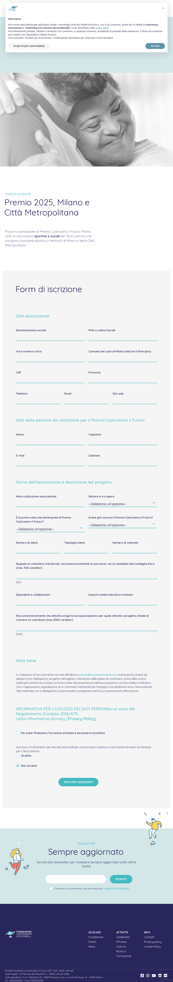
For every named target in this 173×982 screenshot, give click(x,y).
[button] (163, 8)
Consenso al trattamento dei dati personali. (91, 888)
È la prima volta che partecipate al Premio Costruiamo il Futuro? (43, 519)
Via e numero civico (29, 351)
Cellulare (94, 455)
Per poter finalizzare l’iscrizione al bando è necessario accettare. (60, 733)
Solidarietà (123, 937)
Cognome (95, 434)
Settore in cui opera (101, 496)
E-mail (20, 455)
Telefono (21, 393)
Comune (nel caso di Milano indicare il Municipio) (120, 351)
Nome (20, 434)
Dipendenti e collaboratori (33, 594)
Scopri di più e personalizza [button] (29, 46)
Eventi (92, 942)
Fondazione (96, 937)
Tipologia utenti (74, 542)
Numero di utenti (27, 542)
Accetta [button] (155, 46)
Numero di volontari (126, 542)
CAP (18, 372)
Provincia (95, 372)
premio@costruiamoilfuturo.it (98, 674)
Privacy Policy (81, 718)
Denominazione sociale (31, 330)
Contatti (149, 937)
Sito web (118, 393)
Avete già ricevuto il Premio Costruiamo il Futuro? (121, 517)
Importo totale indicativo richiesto (111, 594)
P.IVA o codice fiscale (102, 330)
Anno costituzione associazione (36, 496)
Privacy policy (152, 942)
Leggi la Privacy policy (116, 888)
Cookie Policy (152, 946)
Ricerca (121, 951)
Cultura (121, 946)
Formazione (123, 956)
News (92, 946)
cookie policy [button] (102, 28)
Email (67, 393)
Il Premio (121, 942)
